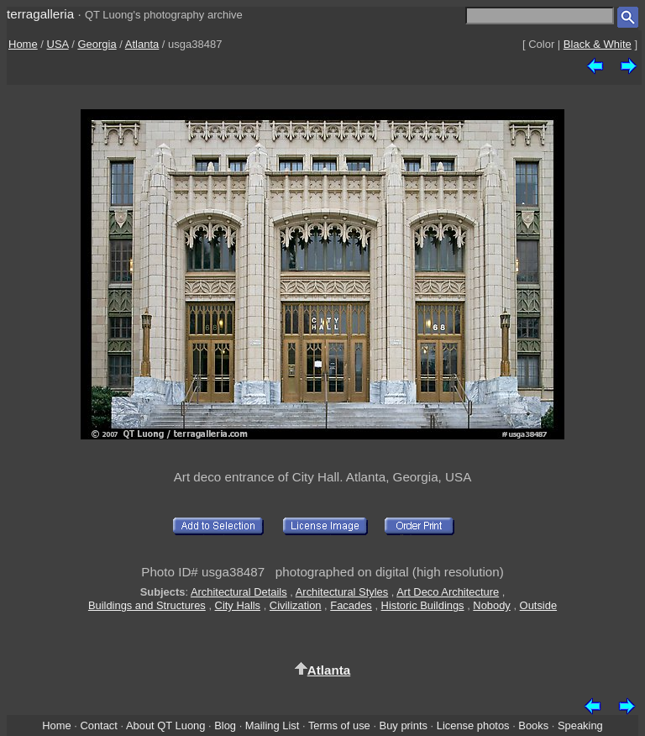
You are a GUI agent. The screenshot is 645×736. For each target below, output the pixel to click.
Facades (351, 605)
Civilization (296, 605)
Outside (538, 605)
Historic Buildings (422, 605)
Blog (225, 725)
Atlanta (142, 44)
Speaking (580, 725)
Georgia (96, 44)
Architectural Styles (342, 592)
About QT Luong (165, 725)
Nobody (492, 605)
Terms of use (339, 725)
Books (533, 725)
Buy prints (403, 725)
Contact (98, 725)
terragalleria (40, 14)
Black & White (598, 44)
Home (23, 44)
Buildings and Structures (147, 605)
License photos (473, 725)
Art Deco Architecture (447, 592)
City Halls (238, 605)
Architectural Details (239, 592)
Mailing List (272, 725)
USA (58, 44)
